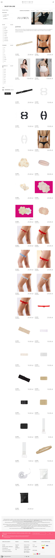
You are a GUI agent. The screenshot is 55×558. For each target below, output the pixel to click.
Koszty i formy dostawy (6, 549)
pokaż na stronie (45, 10)
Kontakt (3, 544)
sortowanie (32, 10)
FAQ (16, 549)
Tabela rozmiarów (27, 549)
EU (2, 66)
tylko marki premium (6, 15)
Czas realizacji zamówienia (7, 551)
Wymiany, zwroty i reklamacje (7, 546)
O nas (34, 544)
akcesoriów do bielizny (28, 521)
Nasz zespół (35, 546)
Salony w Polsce (27, 544)
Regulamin (17, 544)
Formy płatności (5, 548)
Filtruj (7, 93)
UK (6, 65)
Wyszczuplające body (27, 528)
